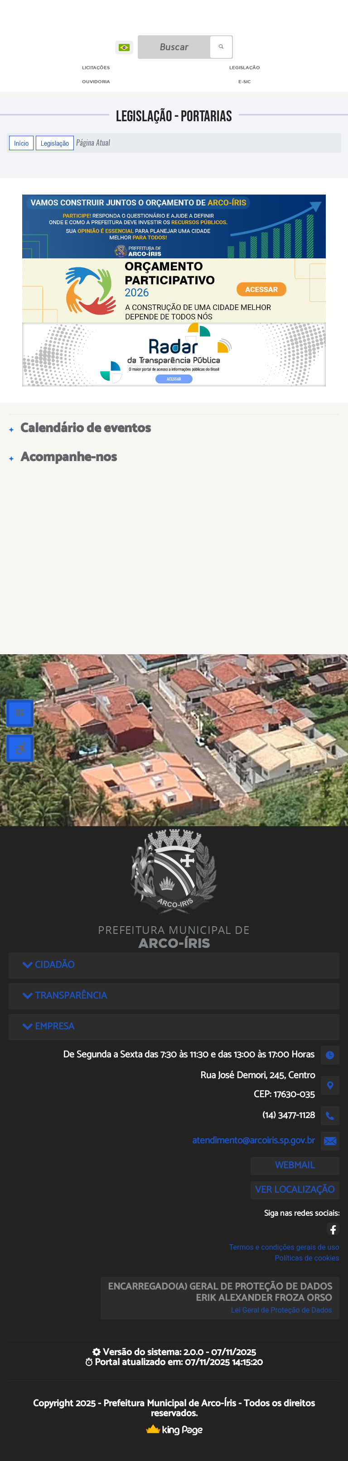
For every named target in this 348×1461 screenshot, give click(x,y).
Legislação (55, 143)
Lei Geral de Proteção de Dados (281, 1310)
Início (21, 143)
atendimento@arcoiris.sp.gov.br (253, 1140)
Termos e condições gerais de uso (284, 1247)
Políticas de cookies (307, 1258)
